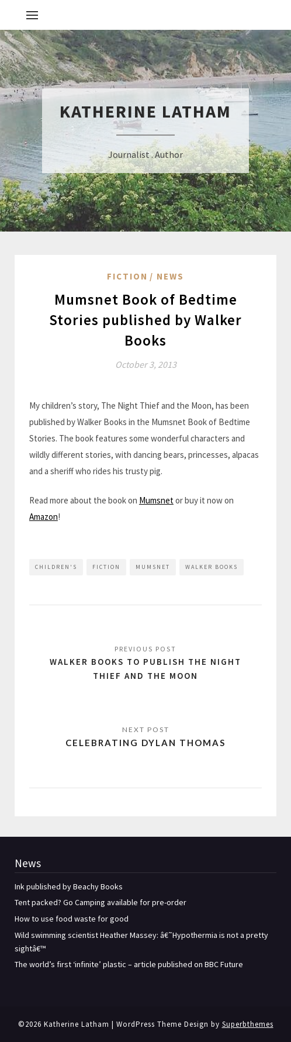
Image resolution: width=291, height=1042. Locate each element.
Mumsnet (156, 500)
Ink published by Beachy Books (69, 886)
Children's (56, 567)
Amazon (43, 516)
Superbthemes (247, 1024)
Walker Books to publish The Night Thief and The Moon (145, 668)
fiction (106, 567)
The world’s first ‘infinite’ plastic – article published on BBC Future (129, 964)
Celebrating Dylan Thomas (145, 742)
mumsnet (153, 567)
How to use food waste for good (72, 918)
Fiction (127, 276)
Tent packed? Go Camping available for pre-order (100, 902)
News (170, 276)
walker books (211, 567)
